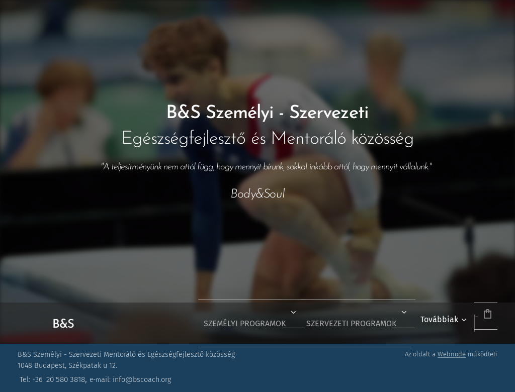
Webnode (452, 354)
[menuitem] (217, 323)
